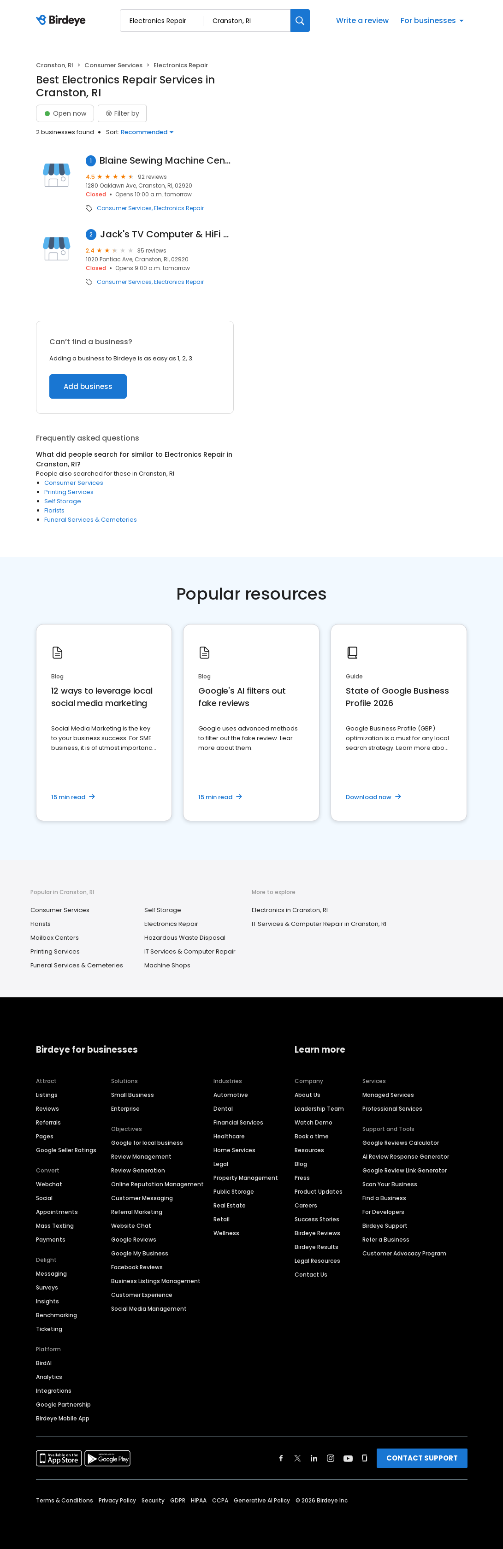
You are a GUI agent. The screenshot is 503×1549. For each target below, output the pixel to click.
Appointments (57, 1212)
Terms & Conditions (64, 1500)
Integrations (53, 1391)
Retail (221, 1219)
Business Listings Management (156, 1281)
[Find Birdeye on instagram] (330, 1458)
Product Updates (319, 1192)
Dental (223, 1109)
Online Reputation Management (157, 1184)
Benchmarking (56, 1315)
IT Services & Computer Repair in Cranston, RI (319, 923)
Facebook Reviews (137, 1267)
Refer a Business (385, 1239)
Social (44, 1198)
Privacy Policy (117, 1500)
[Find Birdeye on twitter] (297, 1458)
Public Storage (233, 1192)
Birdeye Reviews (317, 1233)
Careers (306, 1205)
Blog (301, 1164)
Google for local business (147, 1143)
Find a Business (384, 1198)
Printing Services (69, 492)
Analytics (49, 1377)
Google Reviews (133, 1239)
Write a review (362, 20)
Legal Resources (317, 1261)
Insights (47, 1301)
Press (302, 1178)
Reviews (47, 1109)
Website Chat (131, 1226)
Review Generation (138, 1170)
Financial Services (238, 1122)
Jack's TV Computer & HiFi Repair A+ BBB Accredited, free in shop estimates (167, 234)
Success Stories (317, 1219)
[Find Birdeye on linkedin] (314, 1458)
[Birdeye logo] (62, 20)
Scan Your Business (389, 1184)
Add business (88, 386)
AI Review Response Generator (405, 1156)
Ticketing (49, 1329)
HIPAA (199, 1500)
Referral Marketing (136, 1212)
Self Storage (62, 501)
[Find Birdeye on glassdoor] (364, 1458)
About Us (307, 1095)
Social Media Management (149, 1309)
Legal (220, 1164)
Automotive (230, 1095)
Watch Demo (313, 1122)
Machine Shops (167, 965)
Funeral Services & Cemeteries (90, 519)
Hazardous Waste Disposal (184, 937)
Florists (54, 510)
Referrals (48, 1122)
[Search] (300, 20)
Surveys (47, 1287)
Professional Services (392, 1109)
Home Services (234, 1150)
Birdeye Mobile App (62, 1418)
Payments (50, 1239)
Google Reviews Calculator (400, 1143)
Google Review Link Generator (404, 1170)
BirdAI (44, 1363)
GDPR (177, 1500)
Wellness (226, 1233)
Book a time (312, 1136)
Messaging (51, 1274)
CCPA (220, 1500)
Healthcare (229, 1136)
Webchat (49, 1184)
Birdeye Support (385, 1226)
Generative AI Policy (262, 1500)
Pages (44, 1136)
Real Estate (229, 1205)
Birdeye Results (316, 1247)
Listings (47, 1095)
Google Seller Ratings (66, 1150)
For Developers (383, 1212)
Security (153, 1500)
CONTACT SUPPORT (422, 1458)
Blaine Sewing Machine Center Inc (167, 160)
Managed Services (388, 1095)
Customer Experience (141, 1295)
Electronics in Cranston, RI (290, 910)
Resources (309, 1150)
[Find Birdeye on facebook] (281, 1458)
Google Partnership (63, 1404)
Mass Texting (55, 1226)
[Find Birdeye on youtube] (348, 1458)
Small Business (132, 1095)
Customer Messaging (142, 1198)
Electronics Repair (179, 208)
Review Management (141, 1156)
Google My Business (139, 1253)
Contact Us (311, 1274)
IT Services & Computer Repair (190, 951)
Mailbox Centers (54, 937)
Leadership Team (319, 1109)
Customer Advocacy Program (404, 1253)
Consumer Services (113, 65)
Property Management (245, 1178)
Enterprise (125, 1109)
